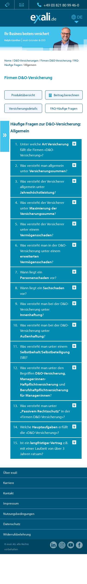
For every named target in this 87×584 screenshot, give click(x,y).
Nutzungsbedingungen (18, 514)
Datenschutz (11, 524)
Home (7, 60)
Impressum (11, 503)
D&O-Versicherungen (26, 60)
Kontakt (8, 493)
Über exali (10, 472)
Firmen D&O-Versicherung (56, 60)
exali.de (43, 18)
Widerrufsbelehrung (17, 534)
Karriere (8, 483)
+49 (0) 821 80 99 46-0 (61, 5)
